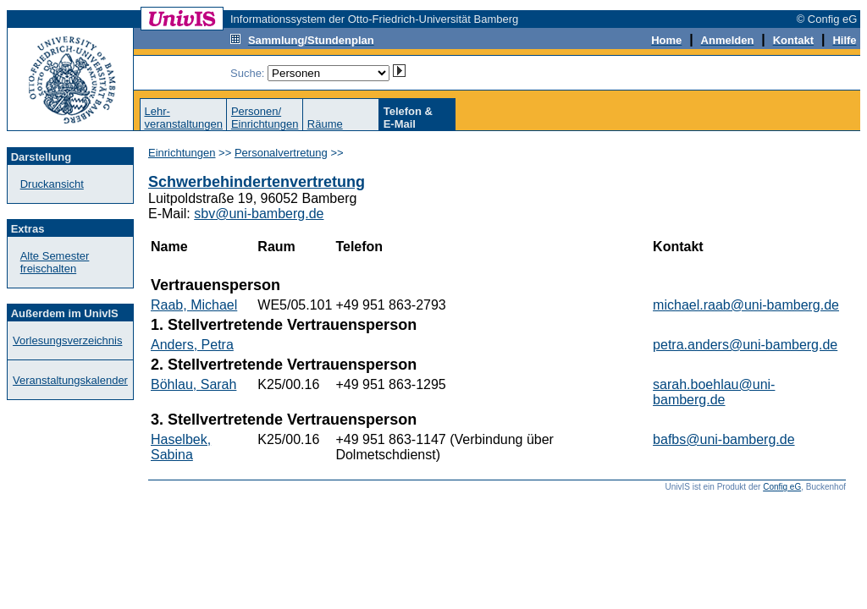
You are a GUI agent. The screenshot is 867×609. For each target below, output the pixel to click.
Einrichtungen (182, 152)
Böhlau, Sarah (193, 384)
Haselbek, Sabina (181, 447)
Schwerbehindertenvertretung (256, 181)
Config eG (782, 486)
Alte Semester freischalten (55, 262)
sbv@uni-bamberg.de (258, 213)
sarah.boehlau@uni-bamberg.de (714, 392)
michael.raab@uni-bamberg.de (746, 305)
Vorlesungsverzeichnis (67, 340)
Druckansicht (52, 184)
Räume (325, 124)
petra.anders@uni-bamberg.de (745, 344)
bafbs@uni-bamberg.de (723, 439)
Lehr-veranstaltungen (183, 117)
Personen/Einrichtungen (265, 117)
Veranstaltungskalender (70, 380)
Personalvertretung (281, 152)
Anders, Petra (192, 344)
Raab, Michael (194, 305)
